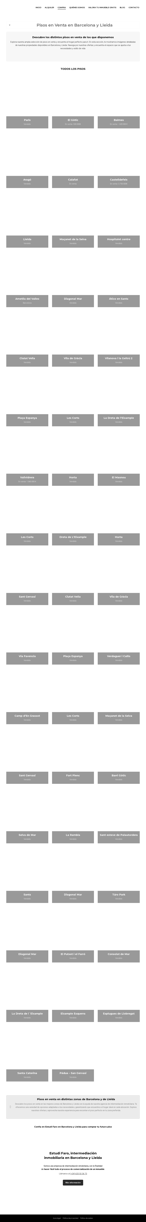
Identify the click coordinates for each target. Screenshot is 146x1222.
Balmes (119, 120)
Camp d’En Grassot (27, 715)
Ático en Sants (118, 298)
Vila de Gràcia (73, 358)
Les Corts (73, 417)
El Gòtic (73, 120)
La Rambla (73, 834)
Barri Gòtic (119, 775)
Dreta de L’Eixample (73, 537)
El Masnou (119, 477)
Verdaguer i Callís (118, 656)
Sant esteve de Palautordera (119, 834)
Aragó (27, 179)
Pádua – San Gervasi (73, 1073)
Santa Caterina (27, 1073)
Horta (73, 477)
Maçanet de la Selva (73, 239)
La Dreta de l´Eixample (27, 1013)
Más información (73, 1183)
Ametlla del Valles (27, 298)
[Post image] (27, 104)
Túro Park (118, 894)
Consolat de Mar (119, 954)
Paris (27, 120)
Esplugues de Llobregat (119, 1013)
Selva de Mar (27, 834)
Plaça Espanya (27, 417)
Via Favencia (27, 656)
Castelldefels (118, 179)
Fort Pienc (73, 775)
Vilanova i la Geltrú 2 (118, 358)
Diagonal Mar (73, 298)
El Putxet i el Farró (73, 954)
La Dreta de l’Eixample (119, 417)
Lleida (27, 239)
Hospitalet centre (118, 239)
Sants (27, 894)
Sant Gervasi (27, 596)
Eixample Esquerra (73, 1013)
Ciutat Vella (27, 358)
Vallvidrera (27, 477)
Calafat (73, 179)
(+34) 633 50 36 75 (78, 1173)
